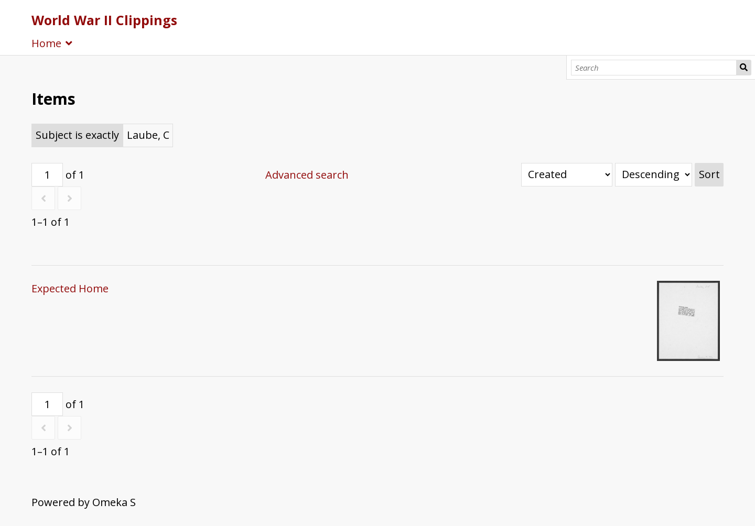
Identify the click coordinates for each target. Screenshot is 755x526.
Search (744, 67)
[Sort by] (566, 175)
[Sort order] (653, 175)
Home (46, 43)
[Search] (654, 67)
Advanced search (307, 175)
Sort (709, 174)
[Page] (47, 175)
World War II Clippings (104, 20)
